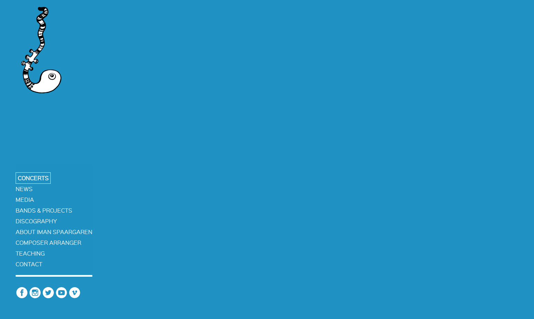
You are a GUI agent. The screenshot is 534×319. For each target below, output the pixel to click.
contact (29, 264)
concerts (33, 178)
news (24, 188)
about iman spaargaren (54, 231)
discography (36, 221)
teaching (30, 253)
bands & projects (44, 210)
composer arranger (48, 242)
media (25, 199)
